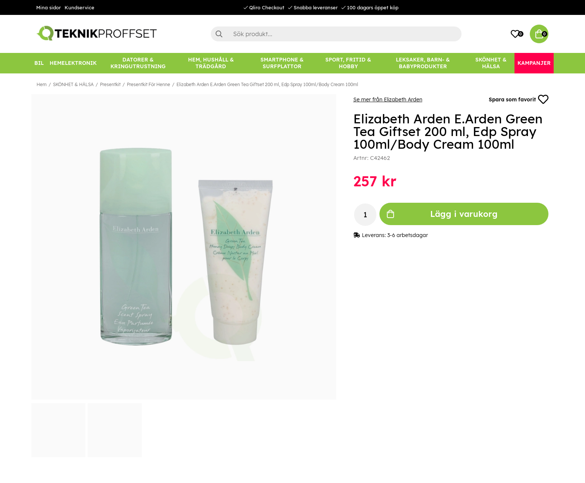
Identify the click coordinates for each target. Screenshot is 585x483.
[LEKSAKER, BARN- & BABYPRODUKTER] (422, 63)
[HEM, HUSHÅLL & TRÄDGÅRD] (210, 63)
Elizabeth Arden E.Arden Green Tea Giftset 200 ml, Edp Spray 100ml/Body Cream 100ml (267, 84)
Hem (42, 84)
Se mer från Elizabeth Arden (387, 99)
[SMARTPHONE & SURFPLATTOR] (282, 63)
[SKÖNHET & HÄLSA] (490, 63)
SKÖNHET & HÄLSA (73, 84)
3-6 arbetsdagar (407, 235)
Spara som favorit (518, 99)
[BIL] (39, 63)
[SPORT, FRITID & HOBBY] (348, 63)
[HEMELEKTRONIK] (73, 63)
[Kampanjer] (534, 63)
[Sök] (336, 33)
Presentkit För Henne (148, 84)
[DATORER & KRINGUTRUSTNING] (138, 63)
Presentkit (110, 84)
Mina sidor (48, 7)
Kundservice (79, 7)
